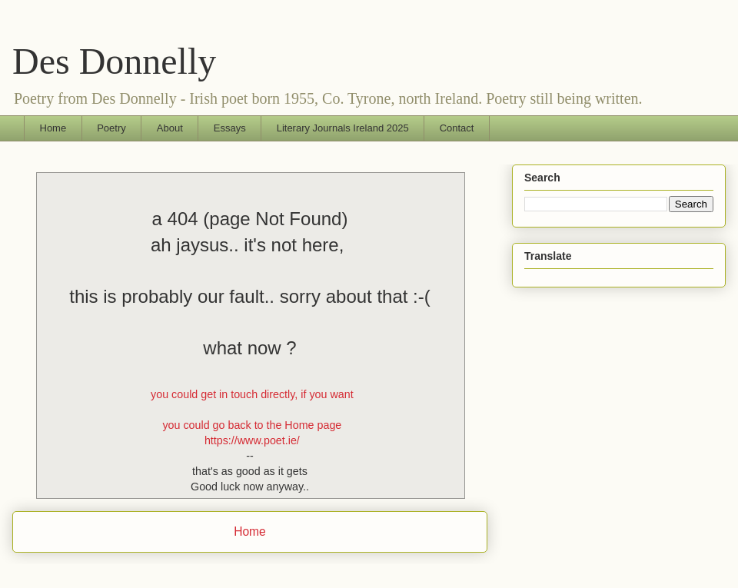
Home (53, 128)
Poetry (111, 128)
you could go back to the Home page (251, 425)
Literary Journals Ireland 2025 (343, 128)
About (170, 128)
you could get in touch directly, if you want (252, 394)
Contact (457, 128)
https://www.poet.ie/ (252, 440)
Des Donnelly (114, 61)
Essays (230, 128)
